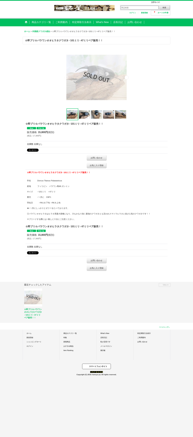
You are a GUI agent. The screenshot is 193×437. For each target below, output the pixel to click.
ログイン (132, 13)
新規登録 (144, 13)
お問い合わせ (96, 158)
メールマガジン (106, 346)
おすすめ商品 (68, 346)
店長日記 (103, 337)
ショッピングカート (34, 342)
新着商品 (66, 342)
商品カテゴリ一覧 (70, 333)
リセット (166, 285)
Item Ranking (68, 350)
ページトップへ (164, 327)
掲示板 (102, 350)
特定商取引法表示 (144, 333)
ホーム (29, 333)
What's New (104, 333)
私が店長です (105, 342)
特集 (65, 337)
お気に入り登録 (96, 165)
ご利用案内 (141, 337)
